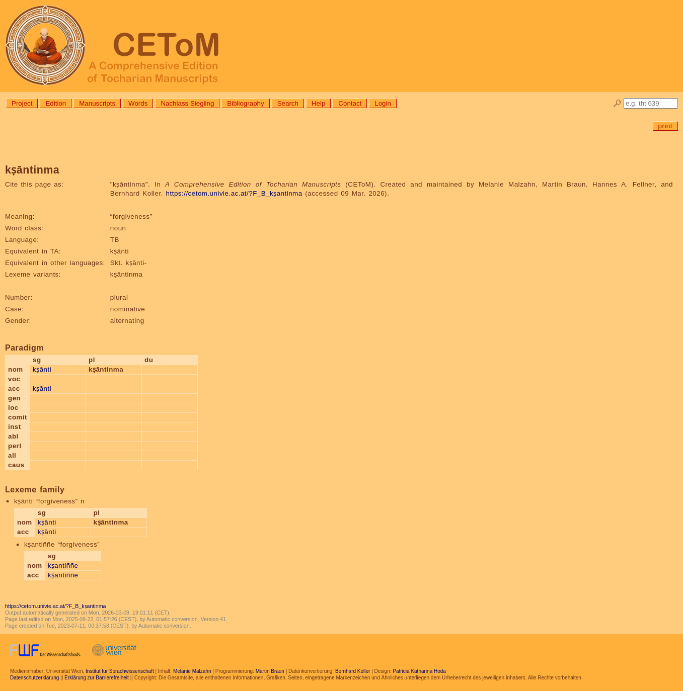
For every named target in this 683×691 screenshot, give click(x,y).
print (665, 126)
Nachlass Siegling (187, 103)
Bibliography (245, 103)
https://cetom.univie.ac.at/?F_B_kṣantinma (234, 193)
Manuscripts (97, 103)
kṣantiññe (63, 565)
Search (287, 103)
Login (382, 103)
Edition (55, 103)
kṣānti (42, 369)
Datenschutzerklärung (34, 677)
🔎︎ (617, 103)
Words (137, 103)
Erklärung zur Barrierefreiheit (96, 677)
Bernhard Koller (352, 671)
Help (318, 103)
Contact (349, 103)
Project (22, 103)
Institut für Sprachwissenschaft (120, 671)
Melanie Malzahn (192, 671)
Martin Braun (270, 671)
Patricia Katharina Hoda (419, 671)
